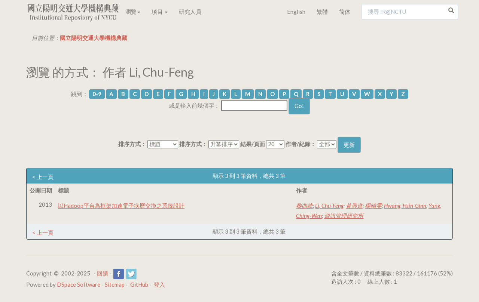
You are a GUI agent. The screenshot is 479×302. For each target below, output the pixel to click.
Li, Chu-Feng (329, 205)
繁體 (322, 11)
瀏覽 (132, 11)
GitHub (139, 284)
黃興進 (354, 205)
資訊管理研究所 (343, 215)
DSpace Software (78, 284)
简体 (344, 11)
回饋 (102, 273)
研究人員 (190, 11)
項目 (160, 11)
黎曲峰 (304, 205)
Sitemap (115, 284)
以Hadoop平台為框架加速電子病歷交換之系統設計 (121, 205)
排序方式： (132, 144)
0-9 (96, 93)
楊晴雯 (373, 205)
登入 (159, 284)
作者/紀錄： (301, 144)
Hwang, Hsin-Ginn (405, 205)
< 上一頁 (43, 176)
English (296, 11)
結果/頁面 (252, 144)
